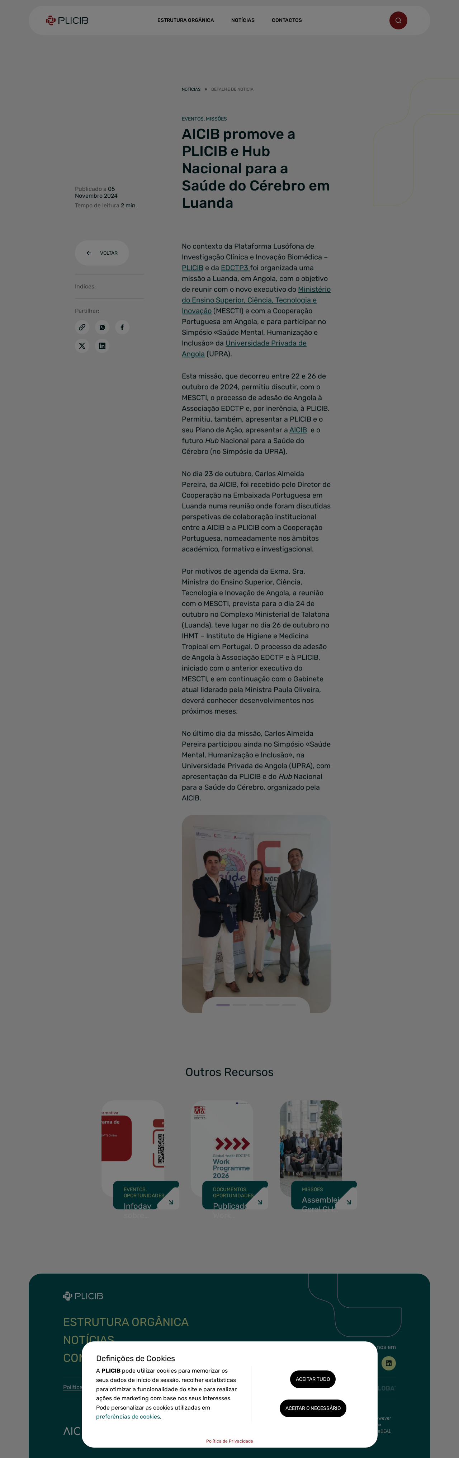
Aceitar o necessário (313, 1408)
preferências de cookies (128, 1416)
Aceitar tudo (313, 1379)
